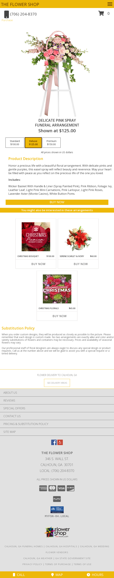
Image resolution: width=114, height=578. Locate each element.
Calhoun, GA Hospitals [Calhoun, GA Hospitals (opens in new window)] (61, 546)
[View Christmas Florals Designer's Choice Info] (57, 289)
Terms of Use (82, 564)
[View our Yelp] (60, 444)
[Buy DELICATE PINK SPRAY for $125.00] (57, 202)
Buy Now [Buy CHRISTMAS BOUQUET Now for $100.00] (38, 264)
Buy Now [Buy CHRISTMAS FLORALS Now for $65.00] (60, 316)
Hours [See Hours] (95, 574)
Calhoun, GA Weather (38, 558)
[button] (104, 14)
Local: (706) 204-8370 (57, 470)
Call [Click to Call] (19, 574)
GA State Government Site (73, 558)
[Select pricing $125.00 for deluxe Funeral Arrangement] (33, 143)
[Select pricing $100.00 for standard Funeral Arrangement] (15, 143)
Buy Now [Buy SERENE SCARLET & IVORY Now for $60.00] (81, 264)
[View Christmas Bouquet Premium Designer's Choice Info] (36, 236)
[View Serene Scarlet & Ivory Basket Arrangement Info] (78, 237)
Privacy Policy (32, 564)
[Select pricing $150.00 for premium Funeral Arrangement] (51, 143)
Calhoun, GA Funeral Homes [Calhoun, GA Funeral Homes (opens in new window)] (24, 546)
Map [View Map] (57, 574)
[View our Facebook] (54, 444)
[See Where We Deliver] (57, 382)
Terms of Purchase (58, 564)
